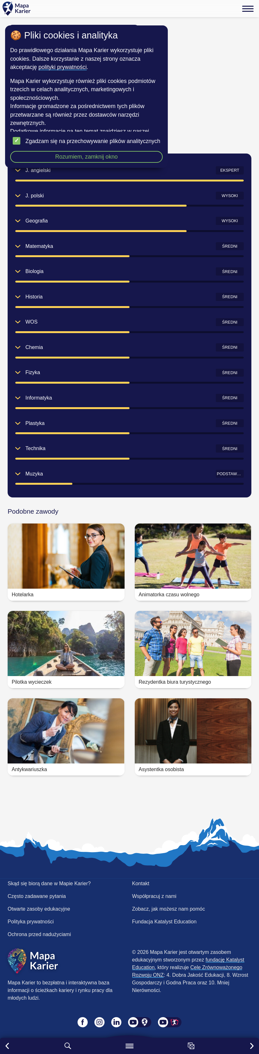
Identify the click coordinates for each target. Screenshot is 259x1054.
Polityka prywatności (31, 921)
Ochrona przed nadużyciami (39, 934)
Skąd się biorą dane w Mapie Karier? (49, 883)
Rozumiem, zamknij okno (86, 157)
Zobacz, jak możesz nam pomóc (168, 909)
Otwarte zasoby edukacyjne (39, 909)
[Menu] (247, 8)
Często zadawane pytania (37, 896)
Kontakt (140, 883)
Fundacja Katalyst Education (164, 921)
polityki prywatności (62, 67)
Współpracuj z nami (154, 896)
